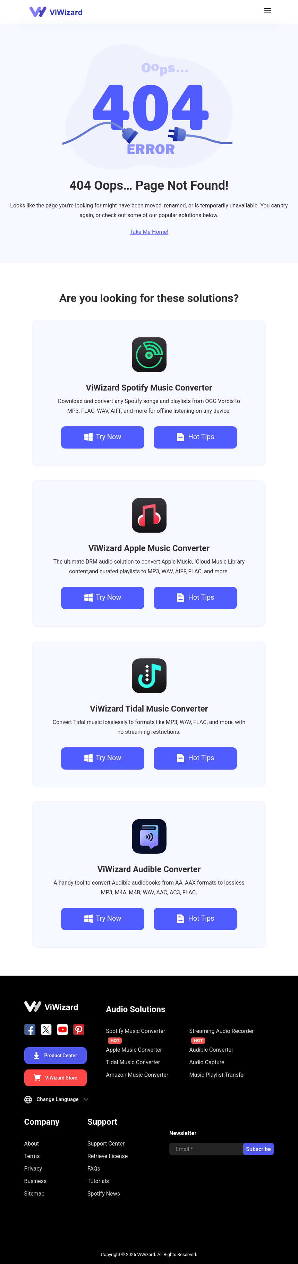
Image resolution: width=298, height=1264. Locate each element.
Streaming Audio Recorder (221, 1036)
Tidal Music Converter (149, 709)
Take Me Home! (149, 232)
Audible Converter (149, 869)
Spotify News (103, 1193)
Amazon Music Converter (137, 1075)
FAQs (93, 1168)
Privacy (33, 1168)
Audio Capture (206, 1062)
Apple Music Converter (149, 548)
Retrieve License (107, 1156)
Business (35, 1181)
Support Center (106, 1143)
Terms (32, 1156)
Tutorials (98, 1181)
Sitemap (34, 1193)
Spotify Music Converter (149, 388)
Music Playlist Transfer (217, 1075)
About (31, 1143)
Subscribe (258, 1149)
